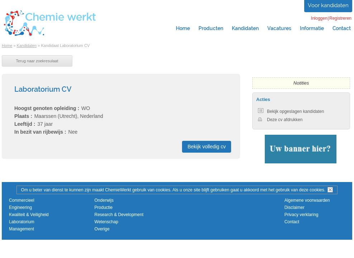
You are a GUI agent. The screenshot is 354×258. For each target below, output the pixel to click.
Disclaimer (294, 207)
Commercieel (21, 200)
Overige (102, 228)
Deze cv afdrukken (280, 119)
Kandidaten (245, 28)
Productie (104, 207)
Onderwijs (104, 200)
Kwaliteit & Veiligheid (29, 214)
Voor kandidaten (328, 5)
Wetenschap (107, 221)
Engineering (20, 207)
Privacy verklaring (301, 214)
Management (21, 228)
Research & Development (119, 214)
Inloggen (319, 18)
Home (183, 28)
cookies (317, 189)
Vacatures (279, 28)
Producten (210, 28)
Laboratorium (21, 221)
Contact (291, 221)
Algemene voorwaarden (307, 200)
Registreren (340, 18)
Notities (301, 83)
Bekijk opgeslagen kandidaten (291, 111)
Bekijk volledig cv (206, 146)
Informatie (312, 28)
